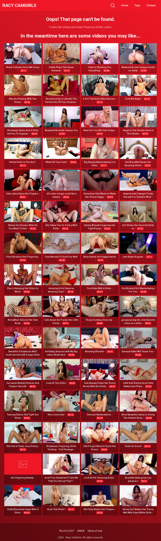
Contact (151, 5)
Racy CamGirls (19, 5)
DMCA (80, 530)
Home (124, 5)
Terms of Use (94, 530)
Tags (137, 5)
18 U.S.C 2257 (66, 530)
